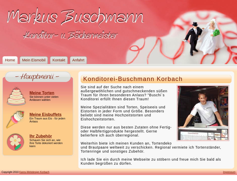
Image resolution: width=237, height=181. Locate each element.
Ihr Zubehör (40, 136)
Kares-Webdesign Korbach (34, 172)
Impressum (229, 172)
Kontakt (58, 60)
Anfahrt (78, 60)
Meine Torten (41, 93)
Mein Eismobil (34, 60)
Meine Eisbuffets (45, 114)
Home (10, 60)
